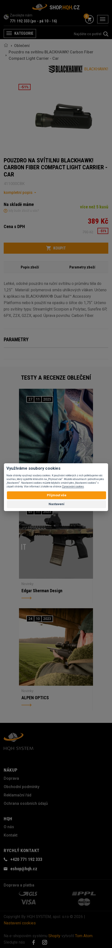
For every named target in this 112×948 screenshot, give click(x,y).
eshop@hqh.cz (23, 868)
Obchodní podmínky (21, 786)
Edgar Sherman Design (41, 590)
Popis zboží (30, 267)
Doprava (11, 778)
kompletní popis (18, 192)
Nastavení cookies (20, 923)
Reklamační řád (17, 795)
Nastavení (56, 504)
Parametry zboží (82, 267)
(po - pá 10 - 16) (43, 21)
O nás (9, 826)
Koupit (56, 248)
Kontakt (11, 835)
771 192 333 (20, 21)
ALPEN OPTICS (35, 697)
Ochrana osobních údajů (26, 803)
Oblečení (22, 45)
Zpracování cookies (73, 486)
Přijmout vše (56, 495)
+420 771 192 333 (26, 859)
